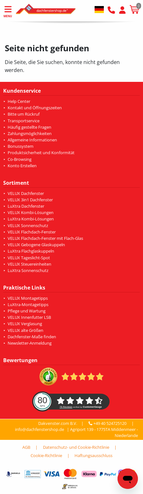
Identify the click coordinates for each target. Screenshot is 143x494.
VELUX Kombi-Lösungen (31, 212)
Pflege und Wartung (27, 311)
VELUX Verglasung (25, 323)
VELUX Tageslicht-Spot (29, 258)
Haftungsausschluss (93, 455)
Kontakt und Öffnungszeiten (35, 108)
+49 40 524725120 (108, 423)
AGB (26, 447)
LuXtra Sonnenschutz (28, 270)
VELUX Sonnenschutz (28, 225)
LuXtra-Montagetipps (28, 304)
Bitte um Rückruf (23, 114)
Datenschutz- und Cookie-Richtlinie (76, 447)
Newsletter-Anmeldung (30, 343)
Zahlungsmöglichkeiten (30, 133)
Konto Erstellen (22, 165)
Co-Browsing (20, 159)
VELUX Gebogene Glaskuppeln (36, 244)
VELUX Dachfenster (26, 193)
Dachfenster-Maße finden (32, 337)
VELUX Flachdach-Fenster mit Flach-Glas (45, 238)
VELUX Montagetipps (28, 298)
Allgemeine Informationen (32, 140)
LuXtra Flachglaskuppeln (31, 251)
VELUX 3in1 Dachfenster (30, 200)
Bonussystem (20, 146)
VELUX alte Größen (25, 330)
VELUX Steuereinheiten (29, 264)
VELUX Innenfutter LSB (29, 317)
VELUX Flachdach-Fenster (32, 232)
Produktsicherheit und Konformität (41, 152)
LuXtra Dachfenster (26, 206)
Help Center (19, 101)
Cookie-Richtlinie (46, 455)
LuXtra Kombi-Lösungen (31, 219)
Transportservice (23, 121)
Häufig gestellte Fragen (29, 127)
